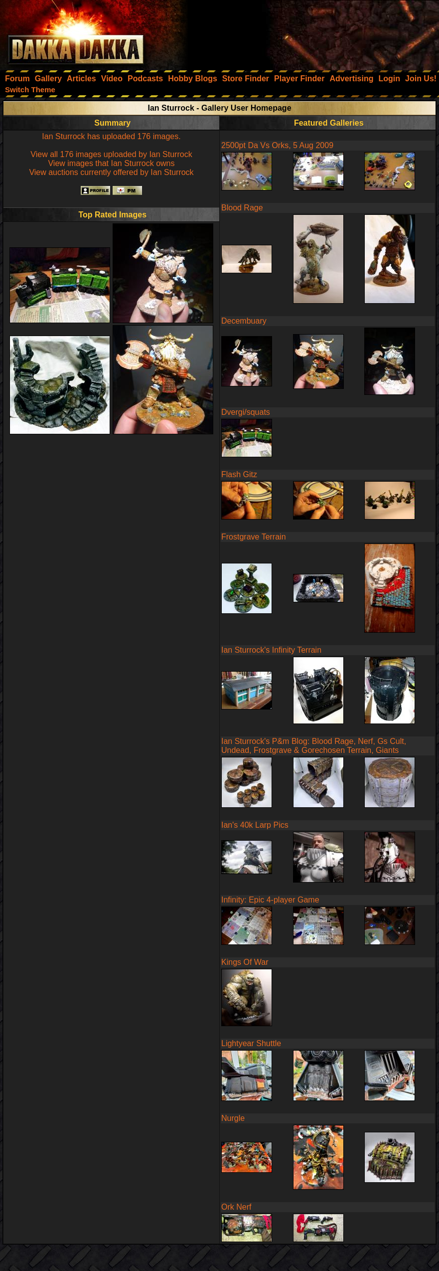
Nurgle (233, 1118)
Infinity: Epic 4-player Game (270, 900)
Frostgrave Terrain (253, 537)
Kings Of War (245, 962)
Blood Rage (242, 207)
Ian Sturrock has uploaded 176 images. (111, 136)
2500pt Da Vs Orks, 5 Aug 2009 (277, 145)
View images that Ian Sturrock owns (111, 163)
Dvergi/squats (245, 412)
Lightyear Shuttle (251, 1043)
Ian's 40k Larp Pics (255, 825)
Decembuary (244, 321)
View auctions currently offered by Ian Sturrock (111, 172)
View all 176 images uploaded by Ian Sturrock (111, 154)
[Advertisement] (305, 32)
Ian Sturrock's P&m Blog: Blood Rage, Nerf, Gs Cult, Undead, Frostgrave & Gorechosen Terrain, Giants (313, 745)
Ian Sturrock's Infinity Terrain (271, 650)
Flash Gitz (239, 474)
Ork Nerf (236, 1207)
